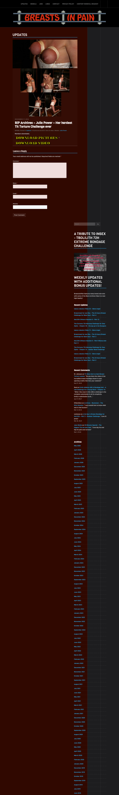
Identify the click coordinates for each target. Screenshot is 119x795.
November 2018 (84, 643)
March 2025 (83, 322)
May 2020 (82, 567)
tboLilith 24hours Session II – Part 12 (91, 132)
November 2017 (84, 694)
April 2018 (82, 673)
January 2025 (83, 330)
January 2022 (83, 482)
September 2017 (84, 702)
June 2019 (82, 613)
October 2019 (83, 597)
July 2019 (82, 609)
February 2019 (84, 630)
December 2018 (84, 639)
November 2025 (84, 288)
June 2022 (82, 461)
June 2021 (82, 512)
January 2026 (83, 279)
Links (47, 4)
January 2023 (83, 432)
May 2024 (82, 364)
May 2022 (82, 465)
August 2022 (83, 453)
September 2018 (84, 652)
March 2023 (83, 423)
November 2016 (84, 745)
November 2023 (84, 389)
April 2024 (82, 368)
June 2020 (82, 563)
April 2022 (82, 470)
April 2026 (82, 267)
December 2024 (84, 334)
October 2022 (83, 444)
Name (10, 186)
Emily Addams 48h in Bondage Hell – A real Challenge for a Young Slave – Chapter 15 (94, 205)
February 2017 (84, 732)
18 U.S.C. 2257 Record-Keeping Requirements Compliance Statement (68, 791)
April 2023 (82, 419)
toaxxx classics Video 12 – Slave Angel (92, 169)
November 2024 (84, 339)
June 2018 (82, 664)
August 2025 (83, 300)
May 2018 (82, 668)
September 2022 (84, 448)
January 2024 (83, 381)
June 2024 (82, 360)
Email (10, 196)
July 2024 (82, 355)
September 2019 (84, 601)
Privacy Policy (68, 4)
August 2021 (83, 503)
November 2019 (84, 592)
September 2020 (84, 550)
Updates (24, 4)
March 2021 (83, 525)
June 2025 (82, 309)
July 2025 (82, 305)
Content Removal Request (87, 4)
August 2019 (83, 605)
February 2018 (84, 681)
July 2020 (82, 558)
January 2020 (83, 584)
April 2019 (82, 622)
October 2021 (83, 495)
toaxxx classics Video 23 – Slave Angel (92, 121)
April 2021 (82, 520)
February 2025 (84, 326)
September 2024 (84, 347)
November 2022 (84, 440)
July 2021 (82, 508)
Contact (56, 4)
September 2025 (84, 296)
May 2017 (82, 719)
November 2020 (84, 542)
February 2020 (84, 580)
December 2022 (84, 436)
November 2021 (84, 491)
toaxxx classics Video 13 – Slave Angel (92, 145)
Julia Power (58, 132)
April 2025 (82, 317)
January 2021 (83, 533)
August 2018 (83, 656)
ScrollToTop (59, 780)
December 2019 (84, 588)
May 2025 (82, 313)
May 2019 (82, 618)
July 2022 (82, 457)
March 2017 (83, 728)
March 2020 (83, 575)
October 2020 (83, 546)
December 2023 (84, 385)
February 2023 (84, 427)
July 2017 (82, 711)
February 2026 (84, 275)
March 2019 (83, 626)
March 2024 (83, 372)
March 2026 (83, 271)
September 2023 (84, 398)
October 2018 (83, 647)
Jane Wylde (83, 242)
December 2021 (84, 487)
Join (41, 4)
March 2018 (83, 677)
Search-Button (104, 3)
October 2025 (83, 292)
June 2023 (82, 410)
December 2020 (84, 537)
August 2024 (83, 351)
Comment (11, 163)
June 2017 (82, 715)
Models (33, 4)
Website (10, 207)
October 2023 (83, 393)
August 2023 (83, 402)
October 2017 (83, 698)
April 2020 (82, 571)
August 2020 (83, 554)
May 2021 (82, 516)
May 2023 (82, 415)
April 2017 (82, 723)
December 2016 (84, 740)
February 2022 (84, 478)
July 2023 (82, 406)
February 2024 (84, 377)
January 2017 (83, 736)
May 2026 (82, 262)
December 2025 (84, 284)
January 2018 (83, 685)
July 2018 (82, 660)
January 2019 (83, 635)
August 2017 (83, 707)
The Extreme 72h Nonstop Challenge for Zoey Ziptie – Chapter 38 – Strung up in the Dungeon (94, 138)
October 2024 (83, 343)
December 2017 (84, 690)
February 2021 (84, 529)
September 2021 (84, 499)
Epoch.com (100, 769)
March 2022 (83, 474)
